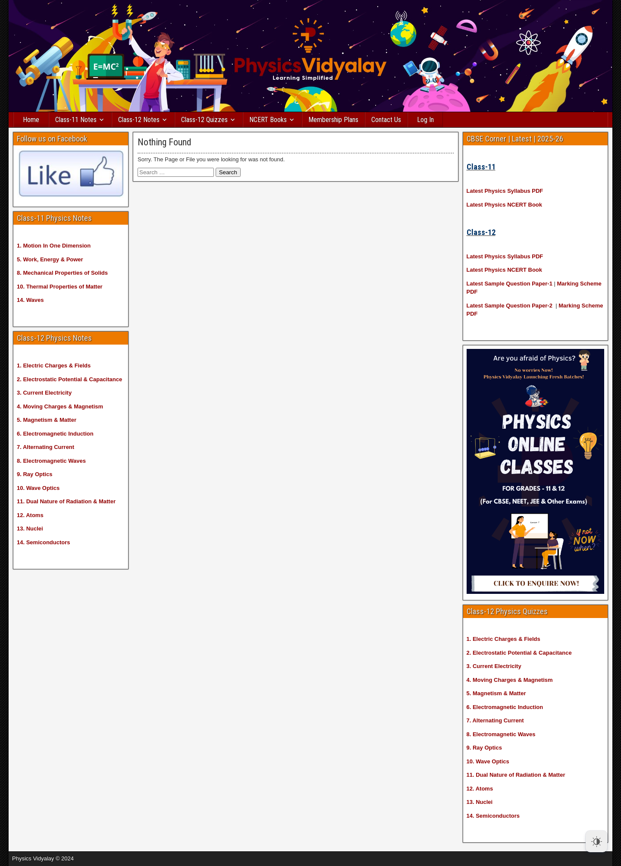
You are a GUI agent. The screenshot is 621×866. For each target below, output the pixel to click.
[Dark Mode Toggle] (596, 841)
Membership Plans (333, 120)
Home (31, 120)
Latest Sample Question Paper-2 (509, 305)
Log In (425, 120)
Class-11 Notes (76, 120)
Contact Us (386, 120)
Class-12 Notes (139, 120)
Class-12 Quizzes (204, 120)
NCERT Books (268, 120)
